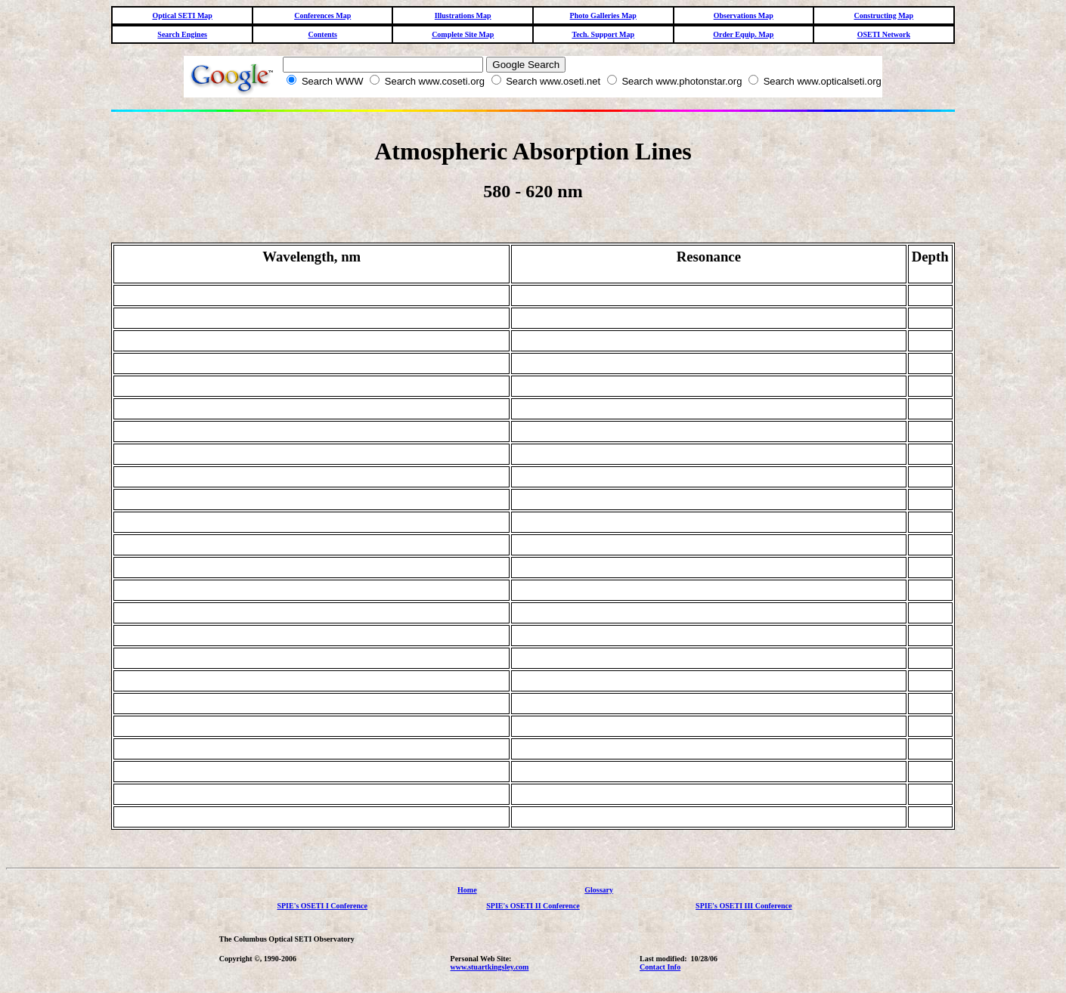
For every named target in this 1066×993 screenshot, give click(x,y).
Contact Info (660, 967)
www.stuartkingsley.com (490, 967)
